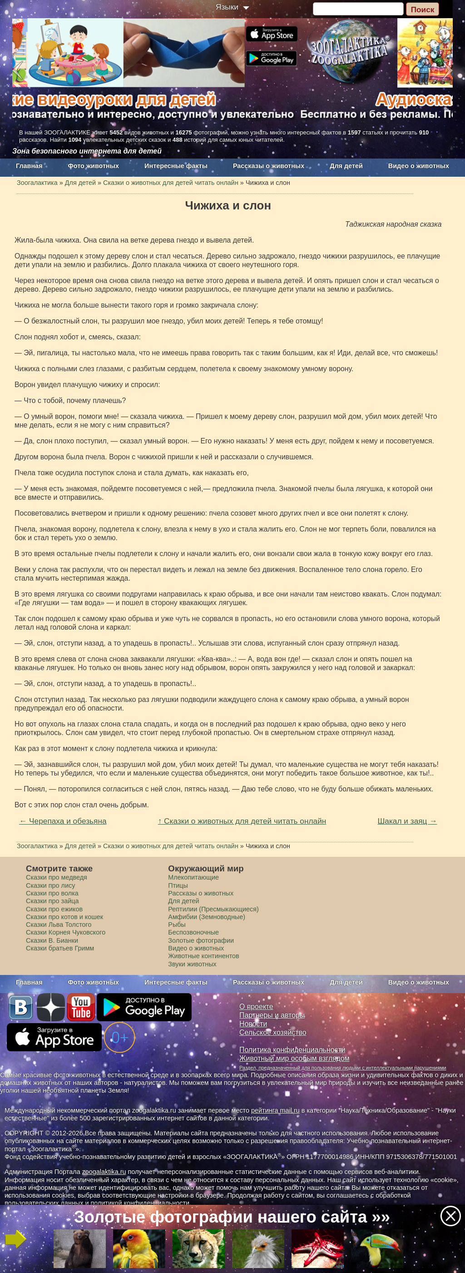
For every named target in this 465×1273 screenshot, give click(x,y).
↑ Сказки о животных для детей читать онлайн (242, 820)
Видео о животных (418, 165)
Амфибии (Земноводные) (206, 916)
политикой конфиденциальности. (140, 1203)
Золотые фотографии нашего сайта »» (232, 1217)
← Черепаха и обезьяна (63, 820)
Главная (29, 165)
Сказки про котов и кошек (64, 916)
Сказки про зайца (52, 901)
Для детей (346, 165)
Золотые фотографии (201, 940)
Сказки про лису (50, 885)
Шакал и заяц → (407, 820)
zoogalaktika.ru (104, 1171)
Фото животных (93, 165)
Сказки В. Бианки (52, 940)
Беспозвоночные (193, 932)
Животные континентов (203, 956)
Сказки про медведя (56, 877)
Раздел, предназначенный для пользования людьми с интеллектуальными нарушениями (342, 1067)
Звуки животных (192, 964)
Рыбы (177, 924)
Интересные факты (176, 165)
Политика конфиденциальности (292, 1050)
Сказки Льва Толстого (59, 924)
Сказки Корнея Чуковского (65, 932)
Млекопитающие (193, 877)
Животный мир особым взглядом (294, 1058)
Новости (253, 1024)
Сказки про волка (52, 893)
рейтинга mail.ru (275, 1110)
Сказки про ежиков (54, 909)
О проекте (256, 1006)
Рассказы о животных (268, 165)
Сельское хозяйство (272, 1032)
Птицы (178, 885)
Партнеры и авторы (272, 1015)
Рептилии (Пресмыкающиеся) (213, 909)
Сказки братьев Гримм (60, 948)
